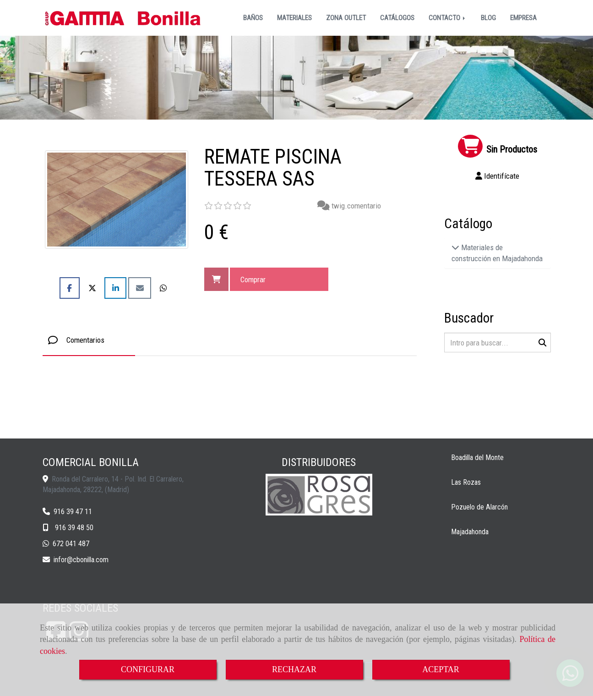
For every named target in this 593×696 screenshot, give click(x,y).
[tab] (89, 340)
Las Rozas (466, 482)
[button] (497, 176)
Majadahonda (470, 531)
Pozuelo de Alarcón (479, 507)
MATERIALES (294, 18)
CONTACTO (448, 18)
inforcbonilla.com (81, 559)
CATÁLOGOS (397, 18)
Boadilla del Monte (477, 457)
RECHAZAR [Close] (294, 669)
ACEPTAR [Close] (440, 669)
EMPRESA (523, 18)
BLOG (488, 18)
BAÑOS (253, 18)
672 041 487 (71, 543)
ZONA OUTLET (346, 18)
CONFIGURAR (147, 669)
